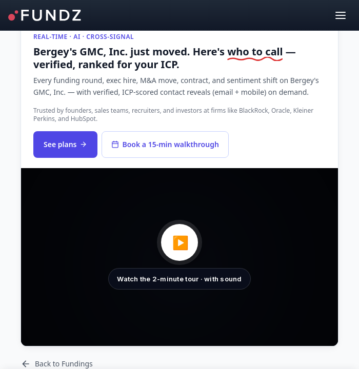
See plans (65, 144)
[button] (179, 257)
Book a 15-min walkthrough (164, 144)
